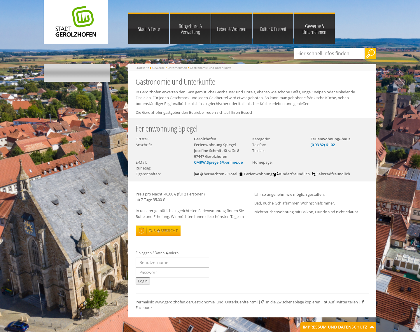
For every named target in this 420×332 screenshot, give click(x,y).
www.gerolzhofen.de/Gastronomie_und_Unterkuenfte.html (206, 302)
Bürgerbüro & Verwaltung (190, 28)
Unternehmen (177, 68)
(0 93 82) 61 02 (323, 144)
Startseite (142, 68)
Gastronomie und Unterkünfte (211, 68)
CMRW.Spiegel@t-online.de (218, 162)
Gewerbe (158, 68)
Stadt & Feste (149, 28)
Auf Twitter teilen (341, 302)
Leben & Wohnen (231, 28)
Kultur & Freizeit (273, 28)
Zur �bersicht (163, 230)
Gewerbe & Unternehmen (314, 28)
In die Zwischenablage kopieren (290, 302)
